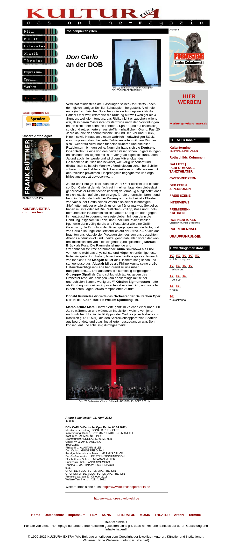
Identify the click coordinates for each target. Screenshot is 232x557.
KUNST (107, 515)
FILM (93, 515)
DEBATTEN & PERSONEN (180, 187)
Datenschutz (54, 515)
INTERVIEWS (179, 202)
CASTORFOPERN (183, 178)
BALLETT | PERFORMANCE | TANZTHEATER (183, 167)
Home (35, 515)
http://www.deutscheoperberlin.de (126, 487)
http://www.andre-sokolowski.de (116, 498)
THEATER (162, 515)
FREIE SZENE (179, 195)
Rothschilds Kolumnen (186, 157)
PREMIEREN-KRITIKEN (179, 211)
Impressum (76, 515)
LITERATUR (126, 515)
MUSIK (145, 515)
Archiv (179, 515)
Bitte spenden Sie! (36, 113)
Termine (195, 515)
